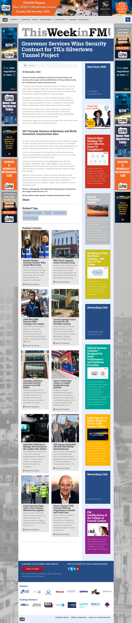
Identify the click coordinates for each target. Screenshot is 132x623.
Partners (73, 20)
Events (35, 20)
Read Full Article (31, 284)
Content (14, 20)
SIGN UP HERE (32, 569)
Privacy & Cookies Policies (99, 617)
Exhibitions (61, 20)
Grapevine (25, 20)
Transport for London (33, 213)
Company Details (62, 617)
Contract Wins (60, 213)
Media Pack (84, 20)
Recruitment (46, 20)
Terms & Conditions (79, 617)
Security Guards (31, 218)
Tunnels (47, 213)
